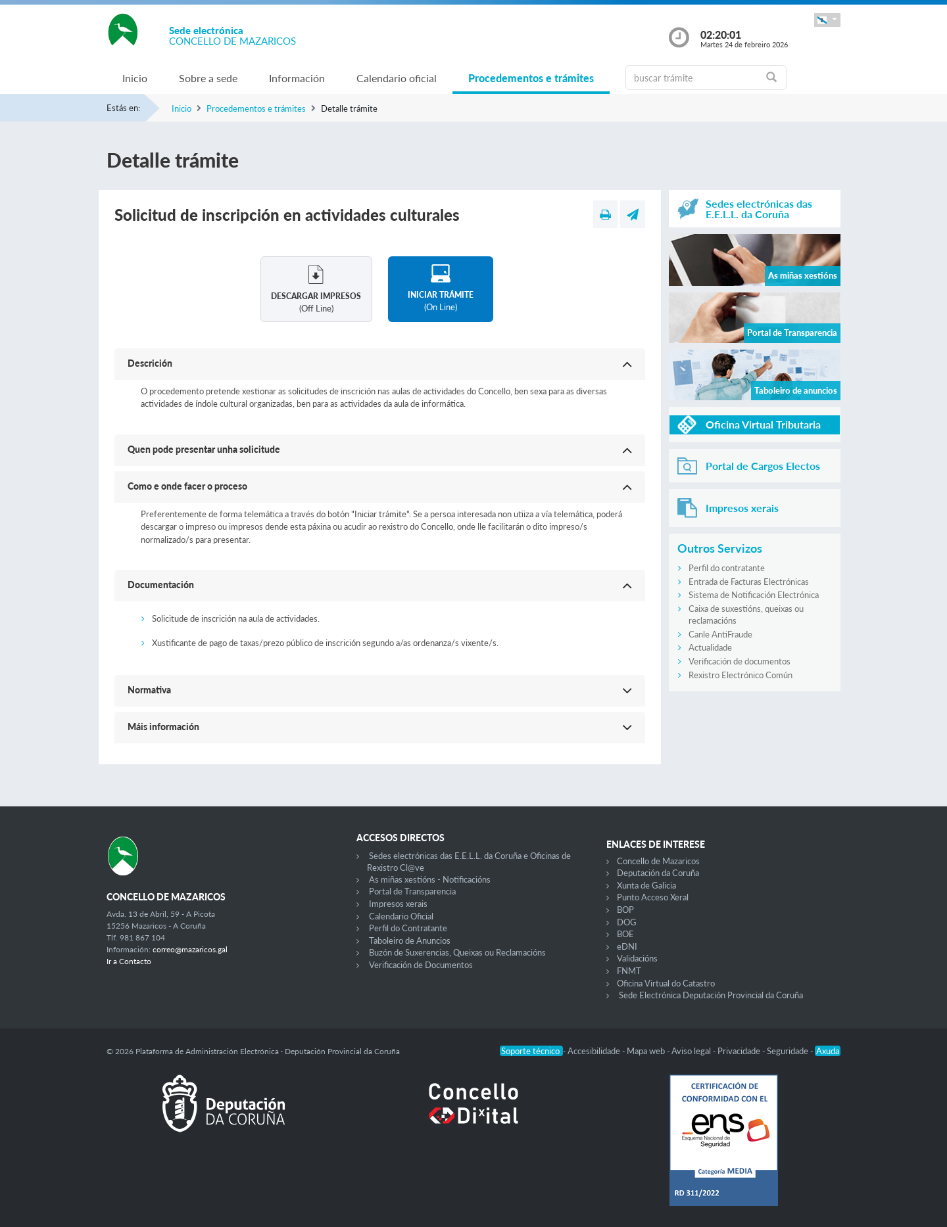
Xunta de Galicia (646, 885)
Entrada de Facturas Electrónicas (749, 581)
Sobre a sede (208, 78)
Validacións (637, 958)
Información (297, 78)
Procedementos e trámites (531, 78)
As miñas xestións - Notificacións (430, 879)
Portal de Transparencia (412, 891)
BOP (625, 909)
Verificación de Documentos (421, 965)
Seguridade (788, 1051)
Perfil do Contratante (408, 928)
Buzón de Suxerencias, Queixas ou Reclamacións (457, 952)
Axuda (827, 1051)
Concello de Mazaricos (658, 861)
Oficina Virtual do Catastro (666, 983)
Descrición (150, 363)
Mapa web (647, 1051)
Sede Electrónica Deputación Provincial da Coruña (711, 995)
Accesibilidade (595, 1051)
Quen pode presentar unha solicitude (204, 449)
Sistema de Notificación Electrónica (754, 595)
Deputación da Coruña (658, 873)
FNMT (629, 970)
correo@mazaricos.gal (190, 949)
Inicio (134, 78)
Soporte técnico (531, 1051)
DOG (627, 922)
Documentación (161, 584)
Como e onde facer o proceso (187, 486)
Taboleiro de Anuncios (409, 940)
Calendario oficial (396, 78)
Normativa (149, 689)
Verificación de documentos (739, 661)
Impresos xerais (398, 903)
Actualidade (710, 647)
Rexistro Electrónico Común (740, 675)
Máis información (163, 726)
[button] (827, 20)
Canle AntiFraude (720, 634)
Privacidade (739, 1051)
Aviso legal (692, 1051)
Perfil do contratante (727, 568)
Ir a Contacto (129, 961)
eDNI (627, 946)
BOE (625, 934)
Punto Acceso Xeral (653, 897)
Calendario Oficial (401, 916)
